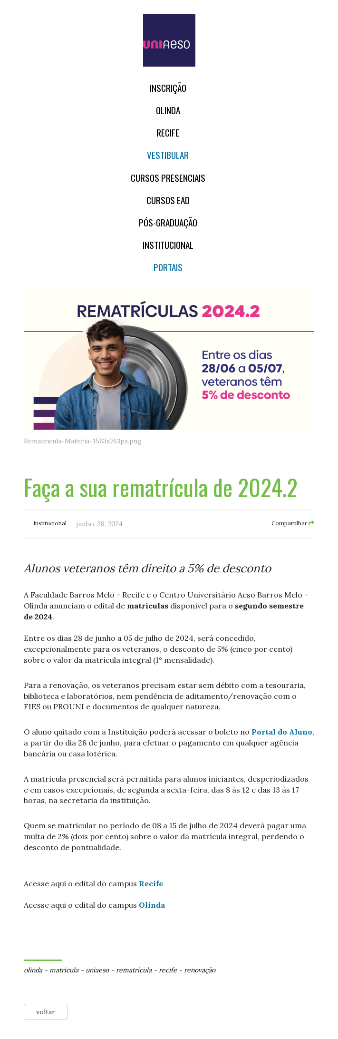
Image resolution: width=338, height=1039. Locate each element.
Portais (168, 267)
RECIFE (167, 132)
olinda (33, 970)
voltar (45, 1012)
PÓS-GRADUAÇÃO (168, 222)
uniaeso (97, 970)
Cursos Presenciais (168, 177)
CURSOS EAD (168, 200)
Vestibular (168, 154)
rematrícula (134, 970)
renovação (199, 970)
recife (168, 970)
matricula (63, 970)
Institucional (168, 244)
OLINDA (168, 110)
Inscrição (168, 87)
